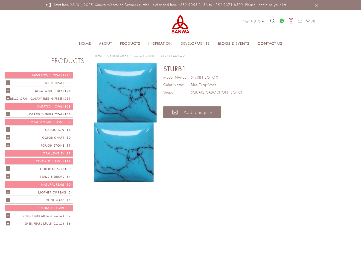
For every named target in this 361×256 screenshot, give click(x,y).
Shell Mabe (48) (59, 200)
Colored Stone (117, 55)
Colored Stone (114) (54, 161)
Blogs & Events (233, 43)
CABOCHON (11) (58, 130)
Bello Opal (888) (58, 83)
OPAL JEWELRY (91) (57, 153)
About (105, 43)
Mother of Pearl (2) (55, 192)
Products (130, 43)
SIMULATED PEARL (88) (55, 208)
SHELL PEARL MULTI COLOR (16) (48, 223)
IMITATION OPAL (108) (54, 106)
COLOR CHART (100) (56, 169)
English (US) (253, 21)
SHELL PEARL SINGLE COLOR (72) (47, 216)
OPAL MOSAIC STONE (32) (51, 122)
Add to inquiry (192, 112)
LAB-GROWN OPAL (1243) (52, 75)
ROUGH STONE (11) (56, 145)
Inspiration (160, 43)
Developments (195, 43)
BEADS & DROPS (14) (56, 177)
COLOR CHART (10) (57, 137)
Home (85, 43)
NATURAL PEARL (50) (56, 184)
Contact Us (269, 43)
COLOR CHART (145, 55)
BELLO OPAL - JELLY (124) (53, 91)
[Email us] (300, 20)
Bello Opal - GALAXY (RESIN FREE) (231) (41, 98)
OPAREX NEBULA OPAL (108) (50, 114)
